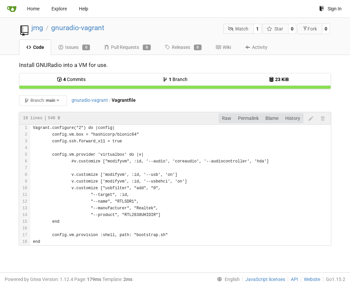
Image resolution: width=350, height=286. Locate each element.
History (292, 118)
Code (35, 47)
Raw (226, 118)
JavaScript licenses (265, 279)
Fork (310, 28)
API (294, 279)
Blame (271, 118)
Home (33, 8)
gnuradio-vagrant (77, 28)
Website (312, 279)
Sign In (330, 8)
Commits (71, 79)
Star (275, 28)
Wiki (223, 47)
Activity (256, 47)
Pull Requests (127, 48)
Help (83, 8)
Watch (238, 28)
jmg (37, 28)
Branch (175, 79)
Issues (74, 48)
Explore (59, 8)
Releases (183, 48)
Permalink (248, 118)
